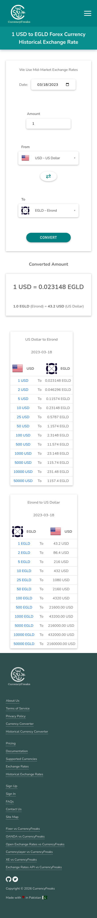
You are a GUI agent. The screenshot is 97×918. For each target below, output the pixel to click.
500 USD (23, 444)
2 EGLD (24, 552)
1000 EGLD (24, 616)
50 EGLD (24, 589)
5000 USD (23, 462)
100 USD (23, 435)
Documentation (17, 751)
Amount (33, 113)
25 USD (23, 417)
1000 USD (23, 453)
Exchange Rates (17, 766)
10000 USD (23, 471)
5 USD (23, 398)
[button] (87, 13)
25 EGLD (24, 580)
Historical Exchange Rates (24, 774)
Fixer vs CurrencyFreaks (23, 828)
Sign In (11, 793)
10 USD (23, 408)
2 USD (23, 389)
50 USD (23, 426)
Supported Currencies (21, 759)
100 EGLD (24, 598)
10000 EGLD (24, 634)
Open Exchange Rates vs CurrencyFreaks (35, 844)
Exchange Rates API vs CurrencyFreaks (34, 867)
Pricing (11, 743)
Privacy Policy (16, 716)
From (25, 147)
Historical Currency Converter (27, 731)
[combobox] (48, 158)
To (23, 199)
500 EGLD (24, 607)
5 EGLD (24, 561)
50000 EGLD (24, 643)
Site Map (12, 817)
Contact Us (14, 809)
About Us (12, 700)
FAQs (10, 801)
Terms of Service (18, 708)
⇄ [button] (48, 176)
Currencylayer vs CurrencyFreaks (29, 852)
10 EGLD (24, 570)
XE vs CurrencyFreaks (21, 859)
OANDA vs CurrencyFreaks (25, 836)
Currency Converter (20, 723)
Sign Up (11, 786)
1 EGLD (24, 543)
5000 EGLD (24, 625)
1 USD (23, 380)
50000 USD (23, 480)
